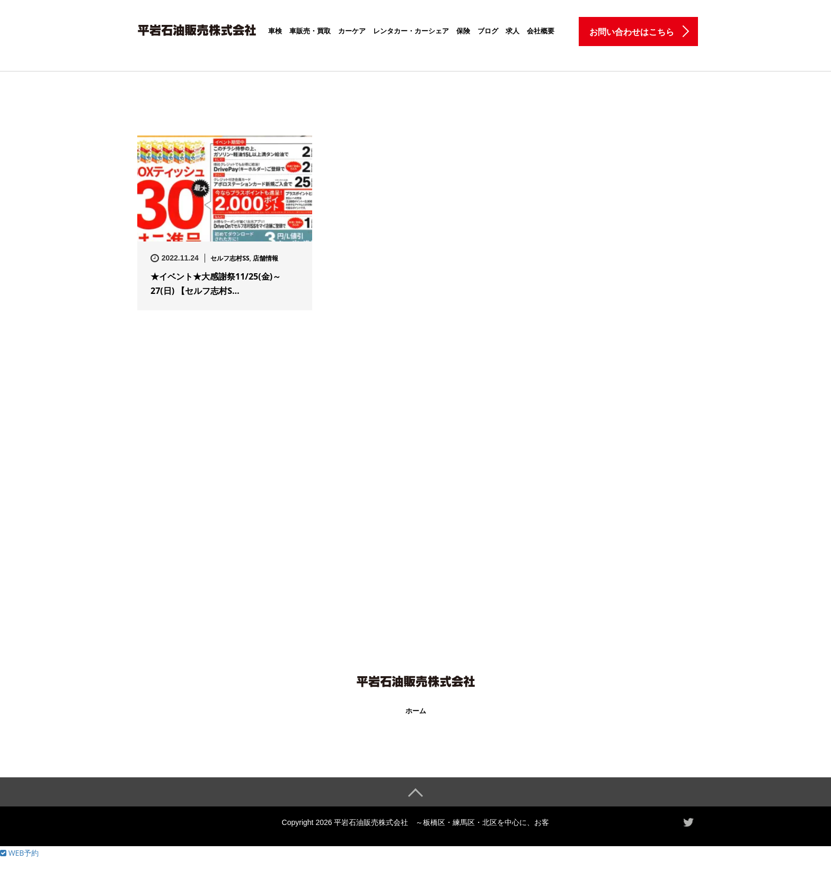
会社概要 (540, 31)
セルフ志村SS (229, 258)
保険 (463, 31)
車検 (275, 31)
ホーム (415, 711)
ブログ (488, 31)
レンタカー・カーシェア (411, 31)
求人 (512, 31)
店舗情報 (265, 258)
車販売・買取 (310, 31)
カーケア (352, 31)
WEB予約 (19, 853)
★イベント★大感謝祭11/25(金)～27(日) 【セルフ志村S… (216, 284)
